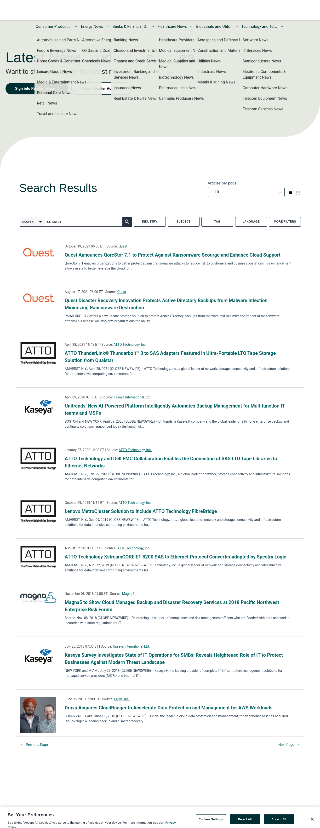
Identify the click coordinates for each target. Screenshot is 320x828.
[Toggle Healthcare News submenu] (191, 26)
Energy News (92, 26)
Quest (123, 246)
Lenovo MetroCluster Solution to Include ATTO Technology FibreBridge (141, 511)
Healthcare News (172, 26)
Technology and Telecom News (259, 26)
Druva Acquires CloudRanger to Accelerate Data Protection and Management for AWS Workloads (169, 708)
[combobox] (246, 192)
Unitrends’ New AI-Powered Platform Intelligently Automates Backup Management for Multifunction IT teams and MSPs (175, 409)
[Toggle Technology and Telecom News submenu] (282, 26)
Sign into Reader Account (37, 88)
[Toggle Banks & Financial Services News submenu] (152, 26)
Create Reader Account (101, 88)
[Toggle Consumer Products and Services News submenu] (76, 26)
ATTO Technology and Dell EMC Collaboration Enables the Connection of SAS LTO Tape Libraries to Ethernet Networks (171, 462)
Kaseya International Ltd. (132, 397)
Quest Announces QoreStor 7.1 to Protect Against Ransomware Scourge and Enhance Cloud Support (172, 255)
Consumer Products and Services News (54, 26)
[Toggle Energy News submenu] (107, 26)
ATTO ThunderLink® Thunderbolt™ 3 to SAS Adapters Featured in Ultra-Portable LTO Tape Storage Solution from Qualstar (170, 356)
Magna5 (128, 594)
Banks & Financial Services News (130, 26)
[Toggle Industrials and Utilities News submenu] (236, 26)
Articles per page (222, 183)
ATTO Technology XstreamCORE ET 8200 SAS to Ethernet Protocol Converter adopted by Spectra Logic (175, 557)
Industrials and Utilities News (214, 26)
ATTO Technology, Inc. (130, 344)
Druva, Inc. (122, 699)
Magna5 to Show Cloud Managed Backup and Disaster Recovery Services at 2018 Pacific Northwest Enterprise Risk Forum (172, 605)
